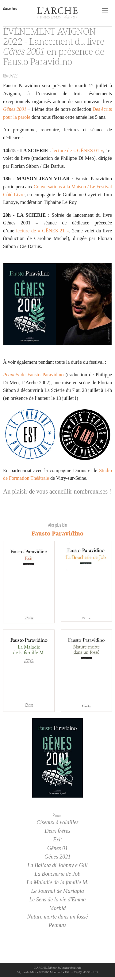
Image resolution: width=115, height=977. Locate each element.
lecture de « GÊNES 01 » (77, 150)
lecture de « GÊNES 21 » (42, 230)
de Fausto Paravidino (33, 374)
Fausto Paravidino (57, 533)
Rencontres (10, 8)
